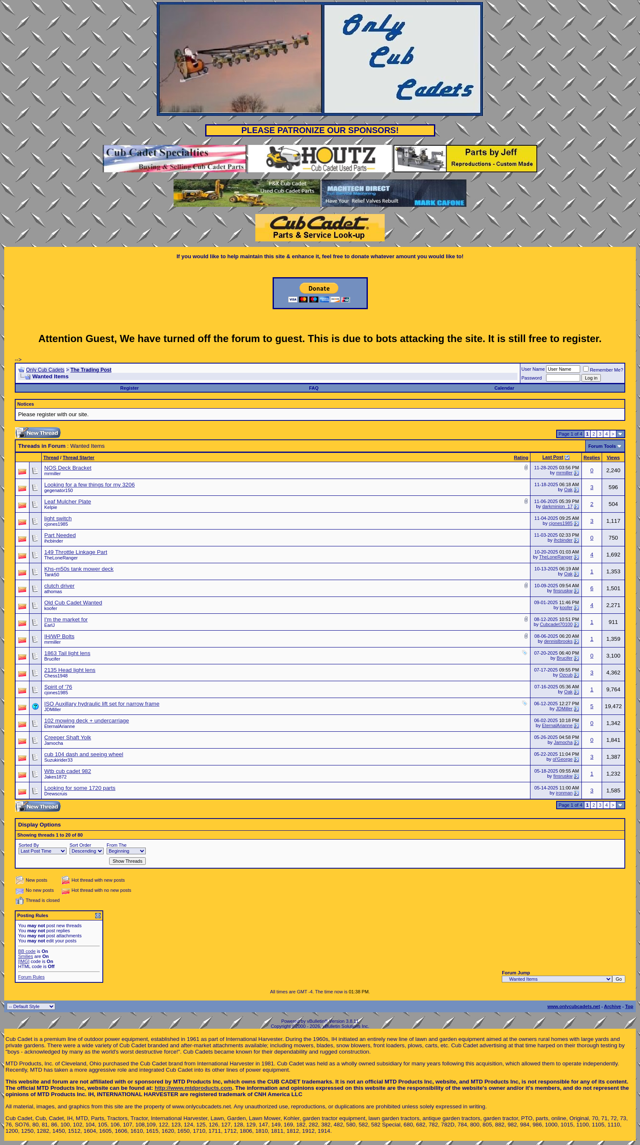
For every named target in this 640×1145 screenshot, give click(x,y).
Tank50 (51, 574)
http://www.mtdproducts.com (193, 1088)
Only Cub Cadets (45, 370)
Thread (51, 457)
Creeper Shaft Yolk (67, 737)
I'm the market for (66, 619)
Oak (568, 489)
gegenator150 (58, 490)
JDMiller (52, 709)
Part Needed (60, 535)
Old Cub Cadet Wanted (73, 602)
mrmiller (52, 473)
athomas (53, 591)
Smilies (25, 956)
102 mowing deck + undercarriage (86, 720)
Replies (592, 457)
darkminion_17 (557, 506)
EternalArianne (59, 726)
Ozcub (566, 674)
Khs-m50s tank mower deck (78, 569)
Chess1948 (56, 675)
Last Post (552, 457)
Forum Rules (31, 976)
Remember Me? (603, 369)
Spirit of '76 (58, 687)
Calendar (504, 388)
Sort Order (80, 845)
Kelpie (50, 507)
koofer (50, 608)
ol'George (563, 759)
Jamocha (53, 743)
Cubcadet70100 (556, 624)
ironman (564, 792)
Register (129, 388)
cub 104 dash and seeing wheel (83, 754)
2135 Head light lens (70, 670)
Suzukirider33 (58, 759)
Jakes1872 (55, 776)
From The (116, 845)
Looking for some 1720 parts (79, 788)
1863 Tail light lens (67, 653)
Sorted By (29, 845)
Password (532, 377)
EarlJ (49, 625)
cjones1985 (56, 524)
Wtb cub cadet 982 (67, 771)
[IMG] (23, 961)
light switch (58, 518)
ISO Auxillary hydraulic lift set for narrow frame (101, 704)
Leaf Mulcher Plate (67, 501)
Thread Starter (78, 457)
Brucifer (52, 658)
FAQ (314, 388)
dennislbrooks (558, 641)
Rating (521, 457)
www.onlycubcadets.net (573, 1006)
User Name (533, 369)
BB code (27, 951)
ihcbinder (53, 540)
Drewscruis (55, 793)
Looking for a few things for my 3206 (89, 485)
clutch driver (59, 586)
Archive (612, 1006)
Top (629, 1006)
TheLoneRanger (61, 557)
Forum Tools (602, 446)
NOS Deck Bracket (67, 468)
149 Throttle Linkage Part (75, 552)
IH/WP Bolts (59, 636)
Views (613, 457)
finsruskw (563, 590)
